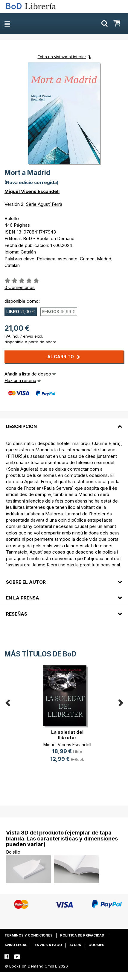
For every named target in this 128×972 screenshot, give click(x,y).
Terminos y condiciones (28, 935)
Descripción (21, 426)
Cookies (96, 945)
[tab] (64, 422)
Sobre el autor (26, 582)
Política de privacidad (82, 935)
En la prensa (22, 598)
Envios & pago (48, 945)
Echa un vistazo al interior (62, 56)
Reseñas (16, 614)
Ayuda (75, 945)
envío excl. (33, 336)
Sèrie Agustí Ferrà (44, 204)
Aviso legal (15, 945)
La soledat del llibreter (67, 734)
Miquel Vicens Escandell (32, 191)
